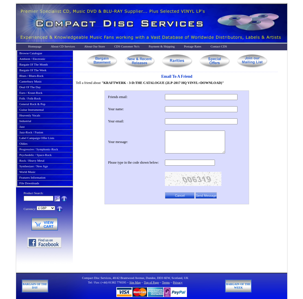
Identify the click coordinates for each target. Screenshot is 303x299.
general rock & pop (32, 104)
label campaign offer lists (37, 138)
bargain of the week (33, 70)
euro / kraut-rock (31, 92)
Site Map (135, 282)
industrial (25, 121)
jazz (22, 126)
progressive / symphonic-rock (38, 149)
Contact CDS (219, 46)
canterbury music (30, 81)
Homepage (35, 46)
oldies (23, 143)
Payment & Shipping (162, 46)
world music (27, 172)
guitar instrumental (31, 109)
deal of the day (30, 87)
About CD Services (63, 46)
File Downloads (29, 183)
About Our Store (94, 46)
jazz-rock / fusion (31, 132)
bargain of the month (33, 64)
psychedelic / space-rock (35, 155)
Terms (166, 282)
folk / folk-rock (30, 98)
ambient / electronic (32, 58)
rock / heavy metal (32, 160)
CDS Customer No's (126, 46)
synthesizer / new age (33, 166)
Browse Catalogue (30, 53)
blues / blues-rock (31, 75)
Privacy (178, 282)
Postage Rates (192, 46)
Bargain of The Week (238, 286)
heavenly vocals (29, 115)
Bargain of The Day (35, 286)
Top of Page (151, 282)
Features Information (32, 177)
